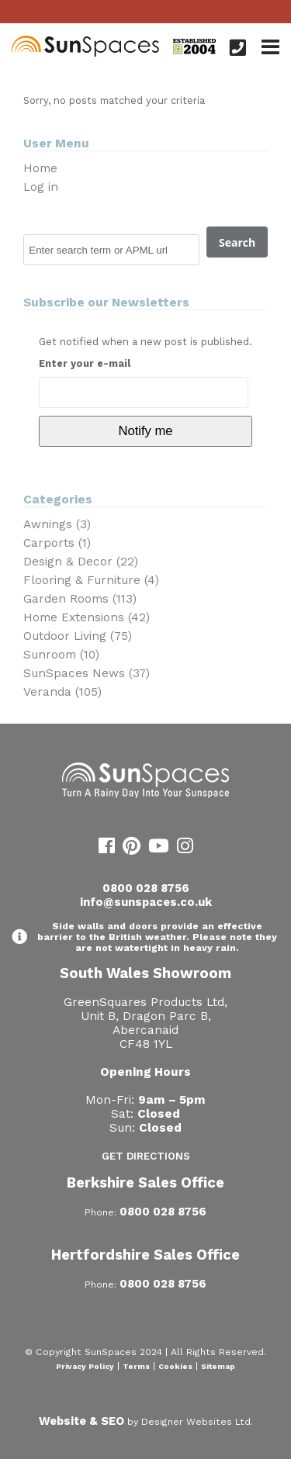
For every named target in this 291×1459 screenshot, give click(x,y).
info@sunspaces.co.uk (146, 902)
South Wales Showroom (145, 973)
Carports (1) (57, 543)
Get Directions (146, 1156)
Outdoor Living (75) (77, 636)
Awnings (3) (57, 524)
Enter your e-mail (84, 363)
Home (40, 168)
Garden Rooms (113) (80, 599)
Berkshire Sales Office (145, 1182)
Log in (40, 187)
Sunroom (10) (61, 655)
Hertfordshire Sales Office (145, 1254)
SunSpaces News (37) (86, 673)
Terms (136, 1366)
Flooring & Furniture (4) (91, 580)
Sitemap (218, 1366)
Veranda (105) (62, 692)
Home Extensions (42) (86, 617)
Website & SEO (81, 1421)
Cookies (175, 1366)
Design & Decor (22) (80, 562)
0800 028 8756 (145, 888)
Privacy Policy (85, 1366)
